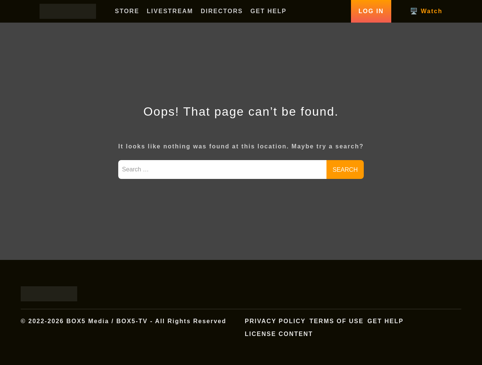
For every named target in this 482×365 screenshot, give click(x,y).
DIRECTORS (222, 11)
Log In (371, 11)
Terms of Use (337, 321)
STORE (127, 11)
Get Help (386, 321)
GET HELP (268, 11)
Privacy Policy (275, 321)
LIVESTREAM (170, 11)
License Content (279, 334)
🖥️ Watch (426, 11)
